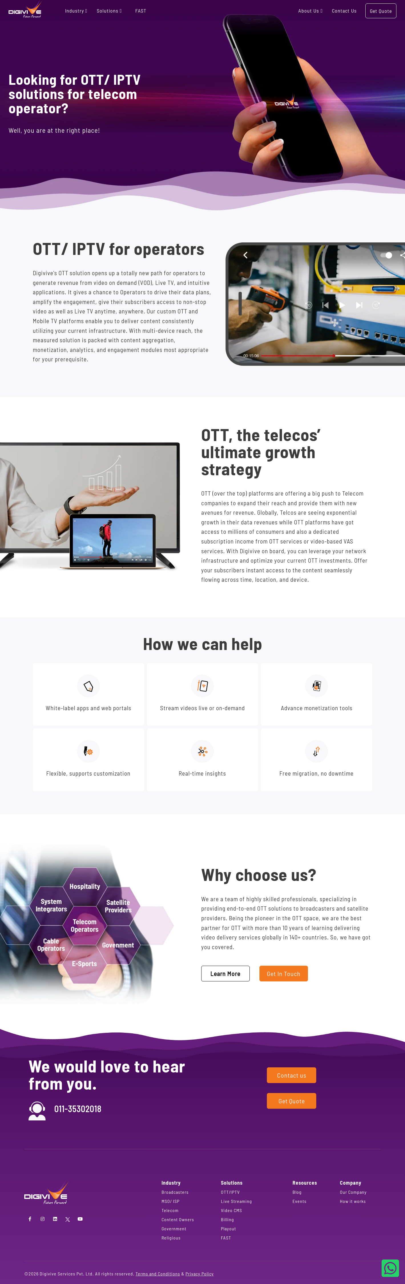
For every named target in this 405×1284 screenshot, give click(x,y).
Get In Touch (284, 973)
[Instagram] (42, 1219)
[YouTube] (80, 1219)
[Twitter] (67, 1219)
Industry (76, 10)
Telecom (170, 1210)
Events (300, 1201)
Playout (228, 1228)
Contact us (344, 10)
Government (174, 1228)
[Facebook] (30, 1219)
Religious (171, 1237)
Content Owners (178, 1219)
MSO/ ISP (171, 1201)
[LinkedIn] (55, 1219)
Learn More (225, 973)
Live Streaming (236, 1201)
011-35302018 (77, 1108)
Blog (297, 1192)
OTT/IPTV (230, 1192)
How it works (353, 1201)
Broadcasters (175, 1192)
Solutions (110, 10)
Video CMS (231, 1210)
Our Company (353, 1192)
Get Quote (381, 11)
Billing (227, 1219)
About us (310, 10)
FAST (140, 10)
